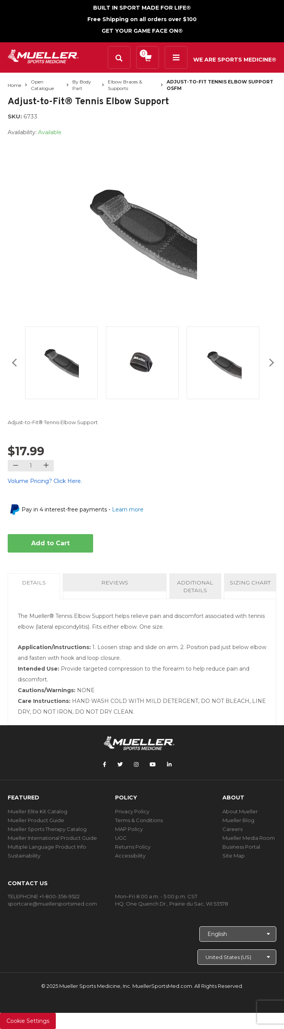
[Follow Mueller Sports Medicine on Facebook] (104, 764)
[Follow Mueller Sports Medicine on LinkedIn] (169, 764)
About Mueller (240, 811)
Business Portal (241, 847)
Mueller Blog (238, 820)
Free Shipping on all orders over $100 (142, 19)
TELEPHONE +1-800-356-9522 (44, 896)
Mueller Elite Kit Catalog (37, 811)
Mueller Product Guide (36, 820)
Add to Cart (50, 543)
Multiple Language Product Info (47, 847)
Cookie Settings (28, 1020)
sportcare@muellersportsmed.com (52, 904)
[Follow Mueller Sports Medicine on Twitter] (120, 764)
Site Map (233, 856)
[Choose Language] (237, 934)
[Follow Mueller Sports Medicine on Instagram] (136, 764)
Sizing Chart (250, 582)
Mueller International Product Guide (52, 838)
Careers (232, 829)
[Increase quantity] (46, 465)
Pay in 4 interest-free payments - (83, 509)
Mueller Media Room (248, 838)
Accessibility (130, 856)
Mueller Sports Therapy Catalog (47, 829)
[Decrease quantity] (15, 465)
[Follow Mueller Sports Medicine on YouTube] (153, 764)
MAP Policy (129, 829)
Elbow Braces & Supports (125, 85)
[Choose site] (236, 957)
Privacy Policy (132, 811)
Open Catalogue (42, 85)
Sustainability (24, 856)
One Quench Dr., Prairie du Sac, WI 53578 (177, 904)
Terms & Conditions (139, 820)
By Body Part (81, 85)
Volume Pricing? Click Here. (45, 481)
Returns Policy (132, 847)
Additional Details (195, 586)
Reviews (114, 582)
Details (35, 584)
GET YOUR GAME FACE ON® (142, 30)
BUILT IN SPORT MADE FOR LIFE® (142, 7)
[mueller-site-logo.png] (43, 55)
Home (14, 85)
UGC (121, 838)
